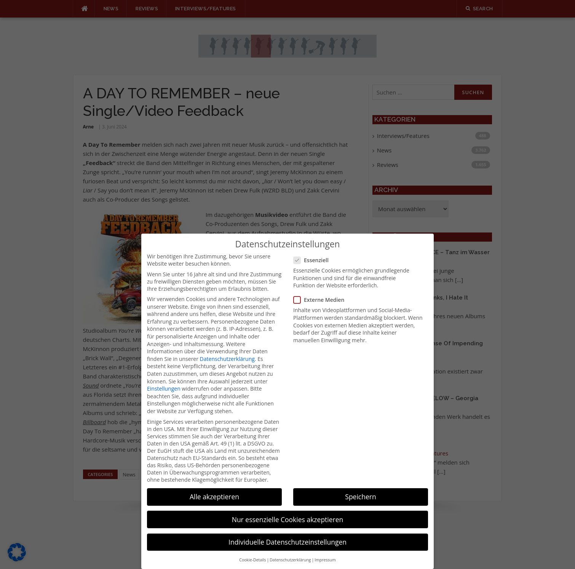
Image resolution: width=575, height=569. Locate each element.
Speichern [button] (360, 488)
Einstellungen (163, 380)
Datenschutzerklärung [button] (290, 552)
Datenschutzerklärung (227, 350)
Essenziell (313, 252)
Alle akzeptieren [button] (214, 488)
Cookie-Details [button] (252, 552)
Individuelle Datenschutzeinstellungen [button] (287, 533)
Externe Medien (321, 291)
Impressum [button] (325, 552)
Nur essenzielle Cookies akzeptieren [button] (287, 511)
